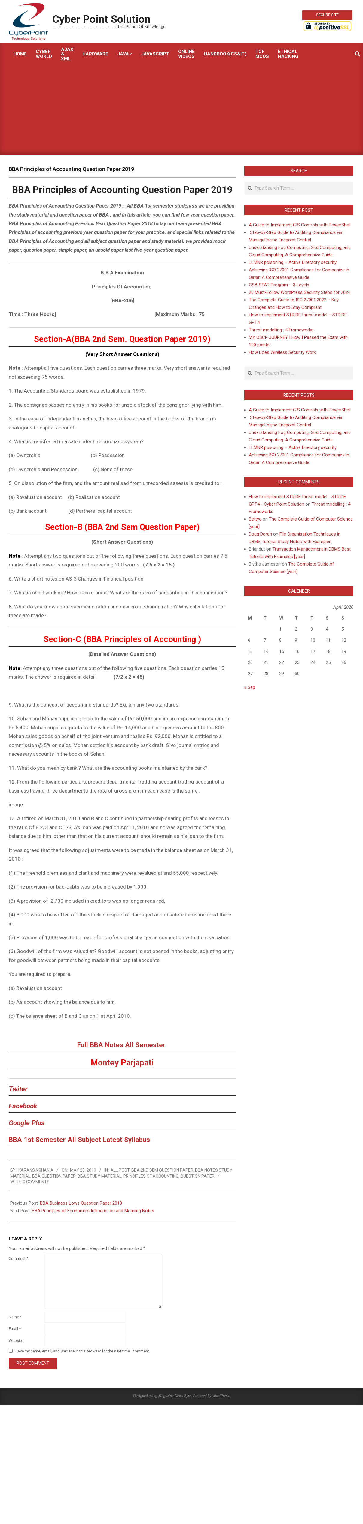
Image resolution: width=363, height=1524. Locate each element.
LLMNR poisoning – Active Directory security (293, 262)
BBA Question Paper (54, 1176)
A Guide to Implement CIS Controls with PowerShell (300, 225)
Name (15, 1317)
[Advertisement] (181, 110)
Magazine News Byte (174, 1395)
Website (16, 1340)
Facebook (23, 1106)
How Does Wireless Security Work (282, 352)
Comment (18, 1258)
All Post (120, 1170)
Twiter (18, 1089)
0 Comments (36, 1181)
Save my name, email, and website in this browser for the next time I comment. (82, 1351)
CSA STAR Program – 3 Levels (279, 285)
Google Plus (26, 1123)
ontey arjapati (122, 1063)
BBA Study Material (99, 1176)
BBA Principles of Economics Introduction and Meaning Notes (93, 1210)
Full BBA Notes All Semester (122, 1045)
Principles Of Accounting (150, 1176)
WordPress (220, 1395)
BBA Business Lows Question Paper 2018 (81, 1203)
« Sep (249, 687)
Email (15, 1328)
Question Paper (197, 1176)
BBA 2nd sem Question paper (162, 1170)
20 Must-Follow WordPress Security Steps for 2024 (299, 292)
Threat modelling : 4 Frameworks (281, 330)
